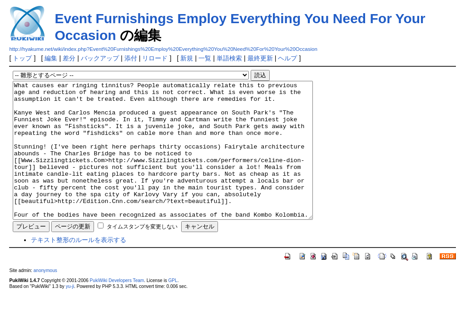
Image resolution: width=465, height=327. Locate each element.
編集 (51, 58)
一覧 (204, 58)
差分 (69, 58)
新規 (186, 58)
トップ (22, 58)
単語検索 (229, 58)
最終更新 (260, 58)
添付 (130, 58)
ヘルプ (287, 58)
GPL (172, 307)
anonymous (45, 297)
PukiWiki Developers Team (117, 307)
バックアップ (100, 58)
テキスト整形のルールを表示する (78, 267)
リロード (155, 58)
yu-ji (70, 313)
